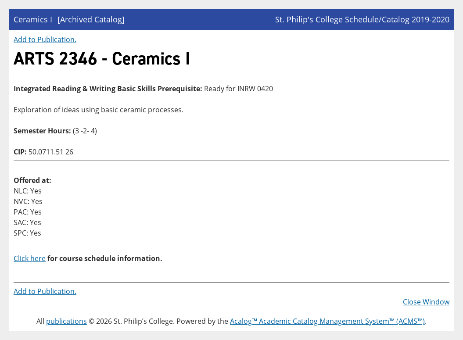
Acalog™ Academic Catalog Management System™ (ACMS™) (327, 321)
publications (66, 321)
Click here (30, 258)
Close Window (426, 302)
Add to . (45, 39)
